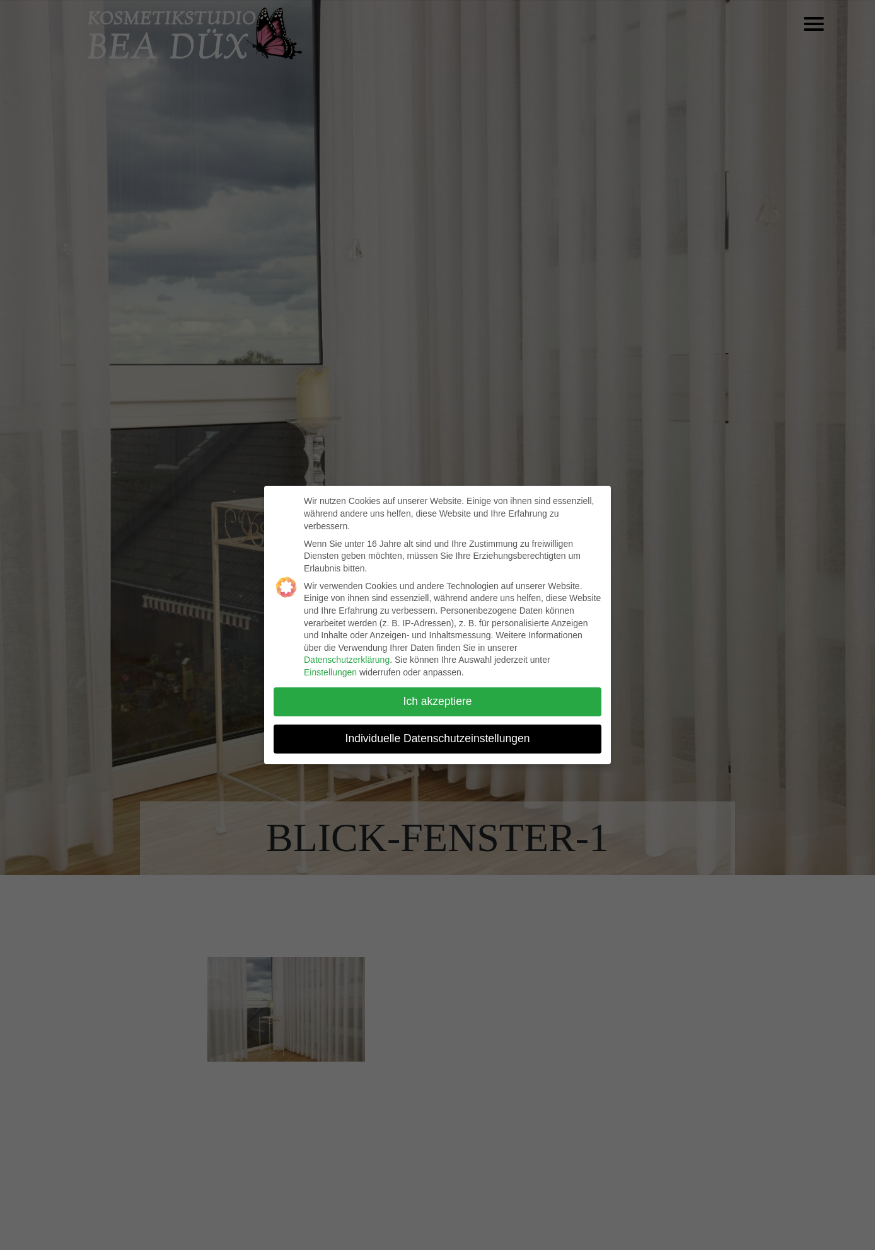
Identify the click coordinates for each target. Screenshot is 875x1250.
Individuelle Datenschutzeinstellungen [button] (437, 738)
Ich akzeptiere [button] (437, 701)
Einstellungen (330, 672)
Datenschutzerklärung (347, 660)
